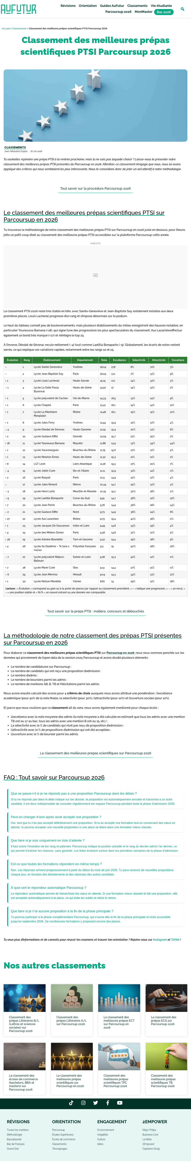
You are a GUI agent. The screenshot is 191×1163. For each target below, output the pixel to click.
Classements (137, 6)
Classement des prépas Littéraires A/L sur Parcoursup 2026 (71, 1021)
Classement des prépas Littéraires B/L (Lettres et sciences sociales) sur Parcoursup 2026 (24, 1024)
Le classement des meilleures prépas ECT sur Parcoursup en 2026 (119, 1022)
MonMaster (143, 12)
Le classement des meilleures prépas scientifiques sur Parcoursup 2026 (95, 753)
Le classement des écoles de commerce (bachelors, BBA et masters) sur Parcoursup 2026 (23, 1082)
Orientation (88, 6)
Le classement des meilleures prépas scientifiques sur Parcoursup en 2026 (70, 1081)
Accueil (6, 28)
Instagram (160, 939)
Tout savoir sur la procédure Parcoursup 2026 (95, 188)
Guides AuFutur (112, 6)
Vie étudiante (161, 6)
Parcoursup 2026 (118, 12)
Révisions (68, 6)
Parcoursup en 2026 (120, 653)
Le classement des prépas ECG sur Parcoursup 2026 (163, 1021)
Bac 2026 (164, 12)
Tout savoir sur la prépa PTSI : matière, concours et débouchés (95, 611)
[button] (182, 9)
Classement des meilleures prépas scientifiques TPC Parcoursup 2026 (116, 1081)
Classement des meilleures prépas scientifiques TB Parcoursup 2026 (163, 1081)
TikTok (175, 939)
